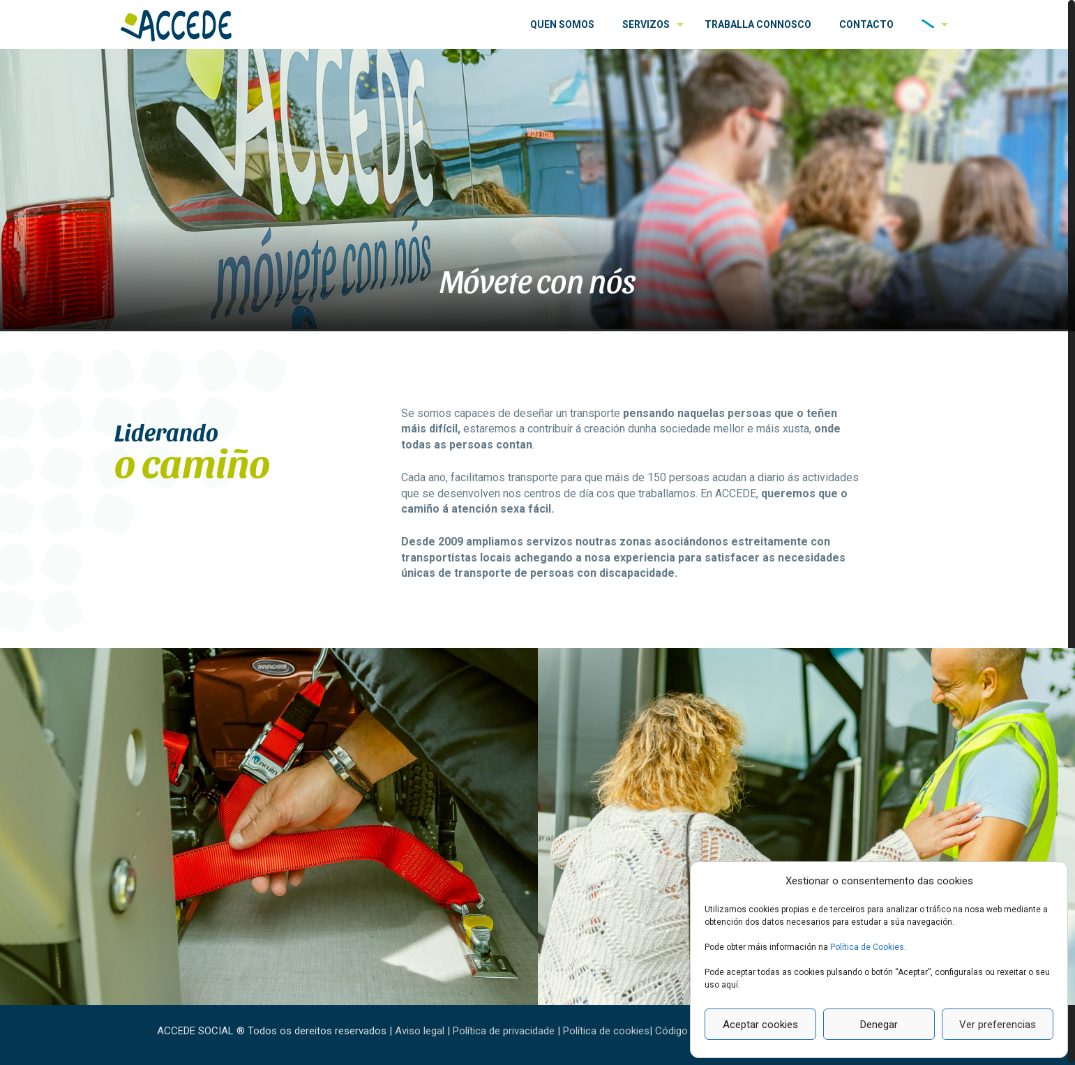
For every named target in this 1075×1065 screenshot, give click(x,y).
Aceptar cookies (760, 1024)
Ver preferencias (997, 1024)
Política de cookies (606, 1031)
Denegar (879, 1024)
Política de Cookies (867, 947)
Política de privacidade (504, 1031)
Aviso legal (419, 1031)
